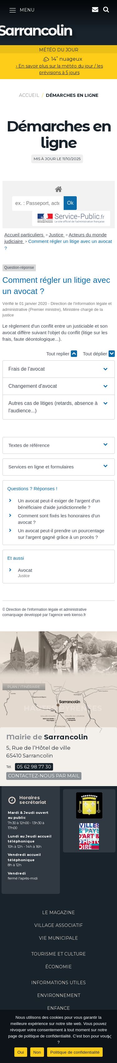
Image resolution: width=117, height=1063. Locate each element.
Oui (20, 1052)
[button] (58, 369)
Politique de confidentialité (75, 1052)
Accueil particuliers (24, 234)
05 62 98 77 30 (34, 767)
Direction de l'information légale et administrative (46, 609)
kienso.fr (79, 615)
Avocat (25, 570)
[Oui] (109, 1036)
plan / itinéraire (23, 687)
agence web (61, 615)
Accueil (29, 95)
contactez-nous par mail (44, 776)
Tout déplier (99, 353)
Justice (57, 234)
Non (37, 1052)
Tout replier (61, 353)
